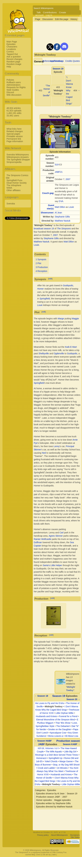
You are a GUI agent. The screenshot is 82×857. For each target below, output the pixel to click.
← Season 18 (41, 696)
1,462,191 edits (14, 113)
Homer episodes (44, 800)
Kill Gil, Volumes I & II (48, 748)
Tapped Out (12, 54)
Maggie (75, 318)
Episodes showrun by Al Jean (50, 793)
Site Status (75, 837)
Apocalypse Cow (58, 732)
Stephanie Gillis (62, 216)
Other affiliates (13, 190)
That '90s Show (62, 723)
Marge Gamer (66, 761)
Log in (49, 15)
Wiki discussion (14, 95)
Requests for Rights (16, 87)
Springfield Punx (14, 180)
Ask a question (14, 56)
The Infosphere (14, 185)
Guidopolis (68, 285)
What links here (14, 129)
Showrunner (47, 212)
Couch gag (47, 193)
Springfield (45, 298)
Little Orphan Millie (65, 713)
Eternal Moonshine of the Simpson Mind (55, 719)
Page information (15, 141)
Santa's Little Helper (52, 565)
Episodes (11, 44)
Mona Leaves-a (55, 736)
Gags (61, 61)
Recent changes (14, 59)
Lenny (56, 446)
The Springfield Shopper (18, 159)
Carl (61, 532)
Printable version (15, 136)
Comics (10, 51)
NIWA (9, 188)
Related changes (15, 131)
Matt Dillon (60, 207)
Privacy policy (42, 835)
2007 (68, 179)
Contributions (50, 12)
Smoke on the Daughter (59, 729)
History (74, 19)
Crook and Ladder (46, 768)
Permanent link (14, 139)
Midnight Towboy (54, 706)
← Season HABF (43, 741)
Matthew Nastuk (62, 220)
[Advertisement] (17, 267)
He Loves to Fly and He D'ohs (49, 703)
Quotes (76, 61)
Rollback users (14, 82)
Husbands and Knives (46, 716)
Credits (68, 61)
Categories (40, 790)
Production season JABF (48, 797)
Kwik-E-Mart (71, 347)
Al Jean (58, 212)
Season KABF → (71, 744)
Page (37, 19)
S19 (57, 164)
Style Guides (13, 90)
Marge (61, 318)
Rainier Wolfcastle (42, 539)
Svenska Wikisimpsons (18, 154)
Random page (13, 61)
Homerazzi (41, 758)
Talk (38, 12)
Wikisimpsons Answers (18, 157)
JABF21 (59, 172)
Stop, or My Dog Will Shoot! (66, 764)
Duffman (38, 542)
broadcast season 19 (44, 228)
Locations (11, 49)
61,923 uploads (14, 110)
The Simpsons (64, 228)
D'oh (61, 201)
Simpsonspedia (14, 162)
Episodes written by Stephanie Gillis (53, 803)
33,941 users (13, 115)
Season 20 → (73, 699)
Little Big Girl (70, 751)
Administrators (13, 85)
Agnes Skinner (56, 536)
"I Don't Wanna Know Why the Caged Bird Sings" (69, 90)
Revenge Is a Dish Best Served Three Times (56, 755)
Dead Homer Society (17, 183)
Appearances (56, 61)
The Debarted (63, 726)
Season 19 (58, 68)
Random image (14, 64)
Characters (12, 46)
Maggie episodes (62, 800)
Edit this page (61, 19)
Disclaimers (75, 835)
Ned (44, 453)
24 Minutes (62, 768)
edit (50, 279)
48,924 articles (14, 108)
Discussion (47, 19)
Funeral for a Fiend (68, 716)
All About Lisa (71, 736)
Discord (10, 92)
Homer (40, 288)
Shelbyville (44, 353)
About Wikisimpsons (59, 835)
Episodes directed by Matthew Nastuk (54, 806)
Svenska (11, 203)
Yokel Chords (51, 761)
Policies (10, 80)
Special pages (13, 134)
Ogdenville (59, 353)
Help (9, 66)
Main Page (12, 41)
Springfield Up (55, 758)
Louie (71, 207)
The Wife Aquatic (54, 751)
